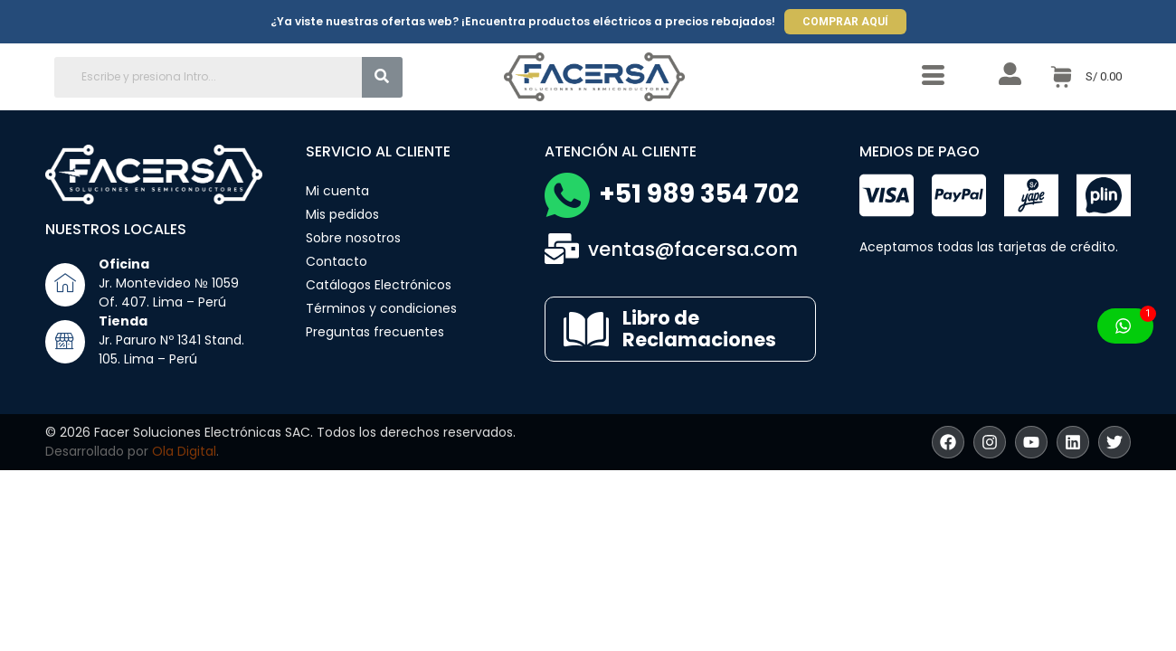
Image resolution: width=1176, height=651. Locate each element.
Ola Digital (184, 451)
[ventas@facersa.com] (562, 248)
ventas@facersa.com (693, 249)
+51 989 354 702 (699, 194)
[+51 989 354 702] (567, 195)
